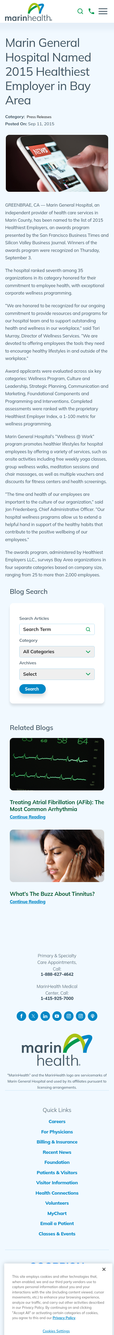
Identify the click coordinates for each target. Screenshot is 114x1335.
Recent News (57, 1160)
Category (28, 641)
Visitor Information (57, 1195)
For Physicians (57, 1136)
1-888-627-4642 (56, 976)
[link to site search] (80, 11)
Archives (27, 663)
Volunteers (57, 1219)
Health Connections (56, 1207)
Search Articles (34, 618)
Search (33, 689)
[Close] (104, 1282)
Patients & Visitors (57, 1183)
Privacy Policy (64, 1331)
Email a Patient (57, 1242)
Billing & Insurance (57, 1148)
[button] (103, 11)
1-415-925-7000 (56, 1001)
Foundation (57, 1171)
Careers (57, 1124)
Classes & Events (57, 1254)
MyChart (56, 1231)
